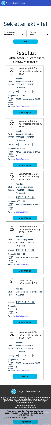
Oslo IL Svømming (22, 106)
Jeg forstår (25, 421)
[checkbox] (5, 418)
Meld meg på (24, 112)
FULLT (25, 376)
